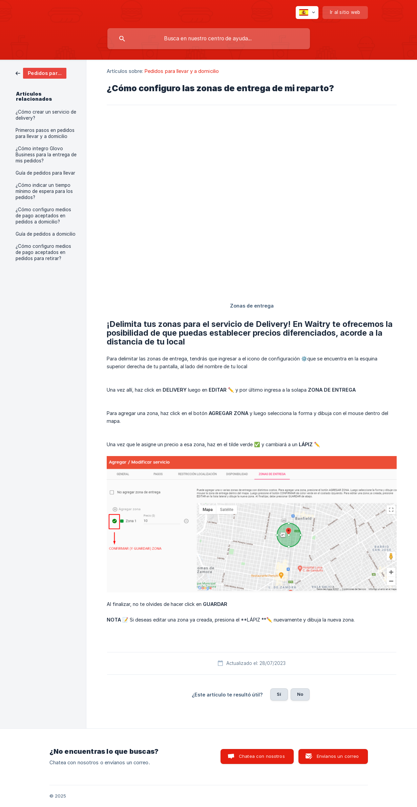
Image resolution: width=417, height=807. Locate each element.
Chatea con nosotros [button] (262, 756)
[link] (41, 73)
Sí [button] (279, 694)
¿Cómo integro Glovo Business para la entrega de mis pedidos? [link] (46, 154)
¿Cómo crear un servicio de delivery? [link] (46, 115)
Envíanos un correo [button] (338, 756)
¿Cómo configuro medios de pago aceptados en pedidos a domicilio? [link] (43, 215)
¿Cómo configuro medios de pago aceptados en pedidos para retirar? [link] (43, 252)
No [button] (300, 694)
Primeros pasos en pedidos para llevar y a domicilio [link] (45, 133)
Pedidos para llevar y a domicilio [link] (182, 71)
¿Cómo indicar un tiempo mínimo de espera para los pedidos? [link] (44, 191)
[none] (307, 12)
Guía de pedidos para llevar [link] (45, 173)
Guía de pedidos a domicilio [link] (46, 234)
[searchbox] (208, 38)
